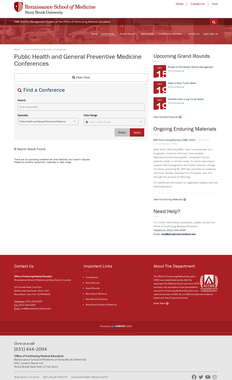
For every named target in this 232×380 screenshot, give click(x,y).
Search (22, 100)
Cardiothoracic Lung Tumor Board (186, 99)
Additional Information (170, 34)
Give (215, 4)
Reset (122, 133)
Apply (137, 133)
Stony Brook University (96, 299)
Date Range (90, 115)
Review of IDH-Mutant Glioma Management (190, 67)
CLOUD (122, 326)
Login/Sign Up (210, 34)
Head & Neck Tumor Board (182, 83)
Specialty (23, 115)
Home (180, 4)
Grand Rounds (128, 34)
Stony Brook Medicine (96, 293)
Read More (159, 303)
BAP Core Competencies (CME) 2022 (175, 140)
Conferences (107, 34)
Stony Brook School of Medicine (101, 304)
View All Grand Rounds (166, 117)
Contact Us (198, 4)
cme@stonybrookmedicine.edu (178, 234)
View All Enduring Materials (168, 200)
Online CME (147, 34)
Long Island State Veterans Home (89, 377)
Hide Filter (81, 78)
